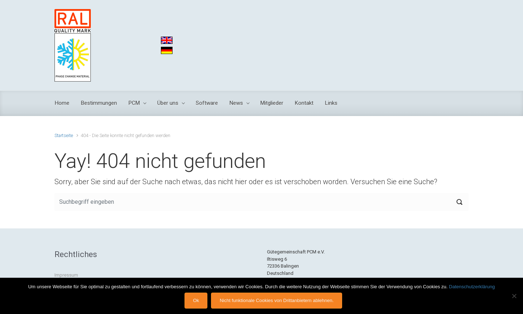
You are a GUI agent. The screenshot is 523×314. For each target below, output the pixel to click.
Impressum (66, 275)
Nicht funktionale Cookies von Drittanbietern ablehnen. (277, 300)
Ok (196, 300)
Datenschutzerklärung (472, 286)
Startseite (63, 135)
